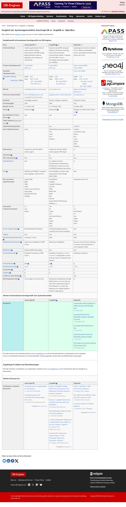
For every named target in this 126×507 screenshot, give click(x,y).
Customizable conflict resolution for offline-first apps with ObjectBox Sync (84, 305)
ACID (26, 266)
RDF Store (28, 68)
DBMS (4, 26)
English (122, 2)
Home (22, 16)
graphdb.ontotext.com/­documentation (60, 95)
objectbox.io (77, 91)
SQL (4, 171)
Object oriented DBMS (80, 65)
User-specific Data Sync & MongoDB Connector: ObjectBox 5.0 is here (84, 317)
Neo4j (53, 21)
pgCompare (106, 88)
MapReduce (7, 250)
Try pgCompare (112, 96)
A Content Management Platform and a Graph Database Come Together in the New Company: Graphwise (60, 422)
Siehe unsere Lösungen (97, 487)
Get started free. (113, 112)
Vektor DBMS (78, 68)
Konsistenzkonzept (9, 253)
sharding (33, 237)
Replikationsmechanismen (11, 242)
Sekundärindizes (8, 161)
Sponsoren (80, 16)
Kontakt (48, 480)
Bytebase (71, 21)
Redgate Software (118, 11)
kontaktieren (40, 353)
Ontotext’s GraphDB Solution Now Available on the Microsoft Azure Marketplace (59, 402)
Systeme (49, 16)
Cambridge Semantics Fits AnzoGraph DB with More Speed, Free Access (35, 397)
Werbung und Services (25, 480)
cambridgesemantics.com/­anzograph (35, 89)
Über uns (13, 480)
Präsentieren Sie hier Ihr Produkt (112, 119)
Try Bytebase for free (112, 57)
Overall (36, 79)
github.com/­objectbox (80, 89)
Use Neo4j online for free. (113, 74)
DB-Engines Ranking (35, 16)
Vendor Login (100, 16)
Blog (71, 16)
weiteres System (20, 34)
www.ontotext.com (54, 89)
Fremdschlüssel (8, 263)
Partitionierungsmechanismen (12, 237)
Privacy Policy (39, 480)
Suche (89, 16)
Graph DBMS (29, 65)
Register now (113, 41)
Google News (43, 406)
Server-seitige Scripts (10, 229)
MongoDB (61, 21)
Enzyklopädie (61, 16)
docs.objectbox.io (79, 95)
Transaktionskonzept (9, 266)
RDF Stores (37, 84)
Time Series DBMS (79, 71)
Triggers (5, 234)
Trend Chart (14, 80)
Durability (6, 273)
